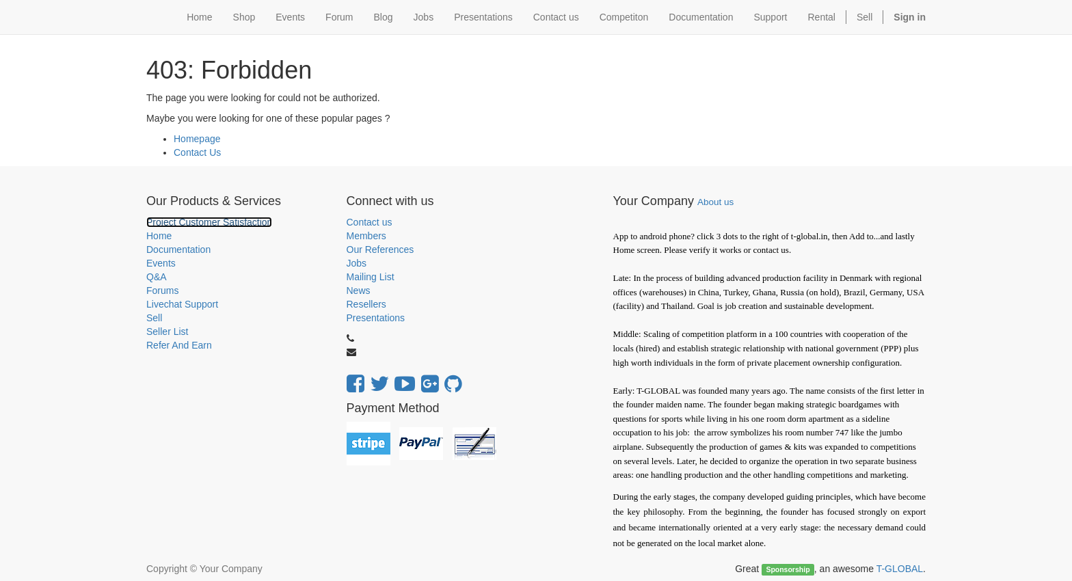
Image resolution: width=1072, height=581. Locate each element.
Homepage (197, 138)
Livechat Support (182, 304)
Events (161, 263)
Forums (162, 290)
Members (366, 235)
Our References (380, 249)
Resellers (366, 304)
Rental (821, 17)
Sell (864, 17)
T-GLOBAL (899, 568)
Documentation (178, 249)
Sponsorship (787, 569)
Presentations (376, 317)
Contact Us (197, 152)
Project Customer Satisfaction (209, 222)
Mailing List (370, 276)
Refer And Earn (179, 345)
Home (159, 235)
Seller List (167, 331)
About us (715, 202)
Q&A (156, 276)
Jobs (357, 263)
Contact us (369, 222)
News (359, 290)
